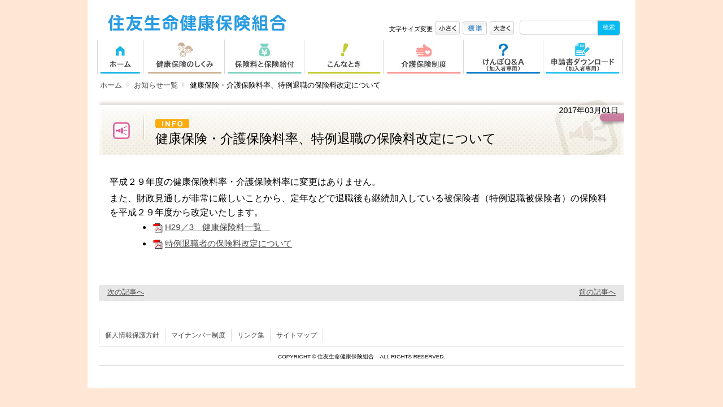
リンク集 (250, 335)
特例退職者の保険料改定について (222, 243)
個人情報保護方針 (132, 335)
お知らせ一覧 (156, 85)
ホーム (111, 85)
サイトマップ (296, 335)
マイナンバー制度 (198, 335)
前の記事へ (597, 292)
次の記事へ (125, 292)
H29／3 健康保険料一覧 (211, 227)
